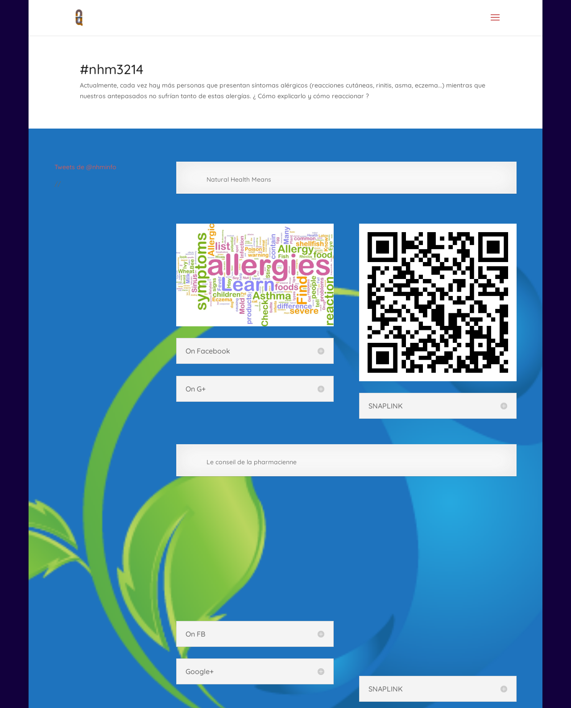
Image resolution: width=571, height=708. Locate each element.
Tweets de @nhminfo (85, 167)
